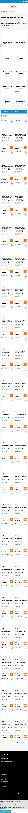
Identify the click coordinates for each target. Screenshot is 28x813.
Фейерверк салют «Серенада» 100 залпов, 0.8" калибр (20, 320)
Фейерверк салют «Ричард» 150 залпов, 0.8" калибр (20, 475)
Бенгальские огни (5, 791)
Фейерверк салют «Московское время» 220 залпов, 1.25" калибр (6, 599)
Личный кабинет (4, 779)
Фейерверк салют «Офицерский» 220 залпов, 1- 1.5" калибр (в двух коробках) (7, 662)
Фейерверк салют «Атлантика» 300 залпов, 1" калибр (20, 537)
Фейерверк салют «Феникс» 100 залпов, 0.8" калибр (6, 382)
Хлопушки (16, 790)
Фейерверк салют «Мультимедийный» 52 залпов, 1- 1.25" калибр (7, 166)
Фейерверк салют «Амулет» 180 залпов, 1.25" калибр (20, 506)
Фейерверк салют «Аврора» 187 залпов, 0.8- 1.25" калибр (6, 723)
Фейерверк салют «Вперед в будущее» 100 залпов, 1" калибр (6, 227)
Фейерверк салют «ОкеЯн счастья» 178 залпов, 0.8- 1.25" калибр (20, 444)
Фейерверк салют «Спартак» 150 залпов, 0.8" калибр (7, 506)
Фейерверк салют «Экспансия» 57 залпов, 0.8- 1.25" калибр (6, 196)
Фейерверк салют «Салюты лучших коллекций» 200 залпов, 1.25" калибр (20, 662)
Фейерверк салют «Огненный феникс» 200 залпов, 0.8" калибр (21, 599)
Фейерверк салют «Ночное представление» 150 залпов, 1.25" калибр (7, 444)
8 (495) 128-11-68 (4, 754)
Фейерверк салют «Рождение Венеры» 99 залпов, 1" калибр (6, 320)
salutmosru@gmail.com (6, 761)
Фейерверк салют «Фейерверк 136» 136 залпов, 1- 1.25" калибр (20, 351)
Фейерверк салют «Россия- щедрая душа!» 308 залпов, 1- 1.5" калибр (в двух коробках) (21, 724)
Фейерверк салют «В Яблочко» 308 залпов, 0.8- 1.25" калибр (7, 568)
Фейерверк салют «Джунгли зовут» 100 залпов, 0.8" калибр (20, 227)
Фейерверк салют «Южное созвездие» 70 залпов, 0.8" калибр (20, 196)
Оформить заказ (4, 781)
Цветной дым (17, 791)
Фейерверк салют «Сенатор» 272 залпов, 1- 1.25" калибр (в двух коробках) (6, 693)
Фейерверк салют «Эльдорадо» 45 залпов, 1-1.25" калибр (20, 165)
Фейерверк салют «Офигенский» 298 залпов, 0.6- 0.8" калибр (20, 631)
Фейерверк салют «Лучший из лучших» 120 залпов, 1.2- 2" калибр (20, 413)
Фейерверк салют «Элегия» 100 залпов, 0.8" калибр (20, 382)
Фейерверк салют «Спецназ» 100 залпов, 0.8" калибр (6, 351)
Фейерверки (4, 790)
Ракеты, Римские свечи (19, 793)
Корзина (3, 777)
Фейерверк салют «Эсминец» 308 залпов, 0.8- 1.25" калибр (20, 692)
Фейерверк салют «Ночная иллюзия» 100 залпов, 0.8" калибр (20, 289)
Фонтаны (3, 793)
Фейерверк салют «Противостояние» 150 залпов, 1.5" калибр (6, 135)
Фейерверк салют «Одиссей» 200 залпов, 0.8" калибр (6, 630)
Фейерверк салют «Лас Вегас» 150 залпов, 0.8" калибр (6, 413)
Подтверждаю (5, 811)
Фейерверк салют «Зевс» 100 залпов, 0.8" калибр (20, 258)
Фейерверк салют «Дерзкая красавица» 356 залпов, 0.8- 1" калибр (19, 569)
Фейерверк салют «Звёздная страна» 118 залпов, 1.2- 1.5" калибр (6, 258)
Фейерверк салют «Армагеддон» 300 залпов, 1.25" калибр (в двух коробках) (6, 538)
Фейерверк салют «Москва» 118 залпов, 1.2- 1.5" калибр (6, 289)
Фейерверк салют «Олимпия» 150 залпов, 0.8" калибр (6, 475)
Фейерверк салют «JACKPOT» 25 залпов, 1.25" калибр (20, 134)
